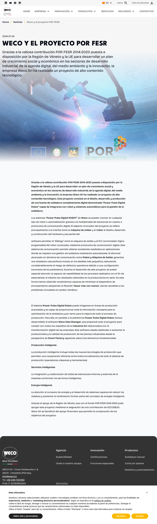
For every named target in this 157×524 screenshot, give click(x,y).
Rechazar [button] (121, 516)
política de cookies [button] (102, 500)
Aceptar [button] (140, 516)
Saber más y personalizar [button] (25, 516)
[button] (146, 492)
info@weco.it (9, 479)
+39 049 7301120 (15, 482)
